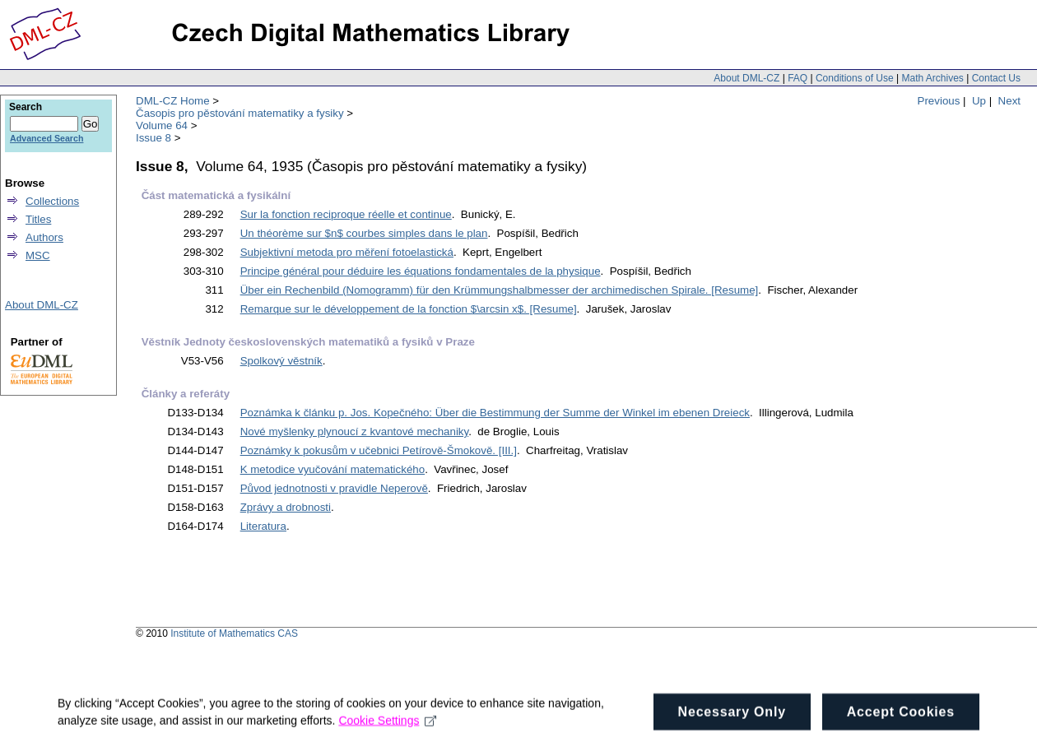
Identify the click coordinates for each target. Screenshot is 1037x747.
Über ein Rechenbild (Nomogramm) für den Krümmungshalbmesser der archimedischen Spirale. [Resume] (499, 290)
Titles (38, 219)
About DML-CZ (746, 78)
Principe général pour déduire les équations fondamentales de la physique (420, 271)
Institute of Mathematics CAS (234, 633)
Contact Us (996, 78)
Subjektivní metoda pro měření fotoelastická (346, 252)
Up (979, 101)
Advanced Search (46, 138)
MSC (38, 255)
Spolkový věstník (281, 361)
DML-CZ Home (173, 101)
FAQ (797, 78)
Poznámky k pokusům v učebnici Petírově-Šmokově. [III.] (378, 450)
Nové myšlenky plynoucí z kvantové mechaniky (354, 431)
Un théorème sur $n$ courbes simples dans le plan (364, 233)
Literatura (263, 526)
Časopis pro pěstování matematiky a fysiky (240, 113)
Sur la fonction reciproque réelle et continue (346, 214)
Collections (52, 201)
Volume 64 (162, 125)
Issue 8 (153, 138)
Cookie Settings (387, 728)
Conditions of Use (855, 78)
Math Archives (932, 78)
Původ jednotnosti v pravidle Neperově (334, 488)
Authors (44, 237)
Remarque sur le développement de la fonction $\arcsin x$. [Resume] (408, 309)
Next (1009, 101)
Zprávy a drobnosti (285, 507)
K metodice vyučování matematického (332, 469)
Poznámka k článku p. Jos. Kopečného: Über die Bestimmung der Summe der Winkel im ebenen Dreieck (495, 412)
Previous (939, 101)
